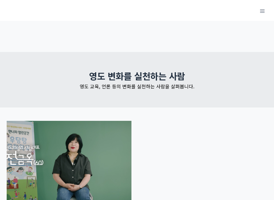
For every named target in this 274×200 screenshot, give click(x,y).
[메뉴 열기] (262, 11)
